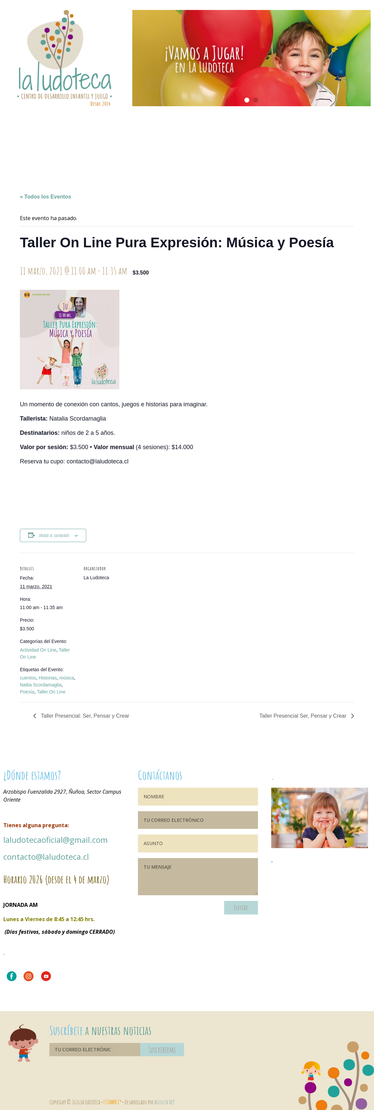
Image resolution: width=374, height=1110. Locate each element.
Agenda (239, 144)
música (66, 677)
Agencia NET (164, 1102)
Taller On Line (51, 691)
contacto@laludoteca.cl (46, 856)
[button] (246, 100)
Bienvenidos (29, 144)
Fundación (292, 144)
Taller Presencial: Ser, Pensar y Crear (84, 716)
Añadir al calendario (54, 535)
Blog (344, 144)
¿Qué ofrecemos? (187, 144)
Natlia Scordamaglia (40, 684)
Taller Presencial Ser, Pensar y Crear (303, 716)
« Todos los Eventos (45, 196)
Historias (48, 677)
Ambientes (135, 144)
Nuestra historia (82, 144)
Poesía (27, 691)
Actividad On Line (38, 650)
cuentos (28, 677)
